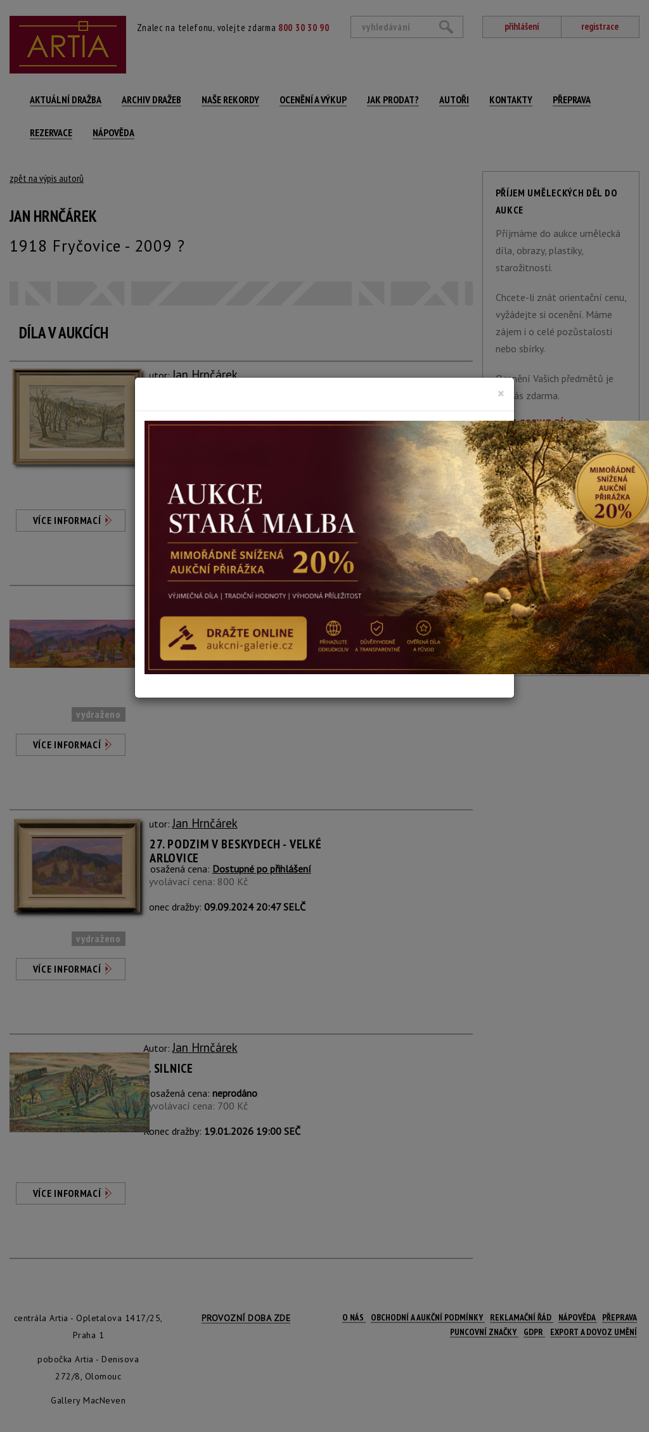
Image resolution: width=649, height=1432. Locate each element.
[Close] (501, 393)
